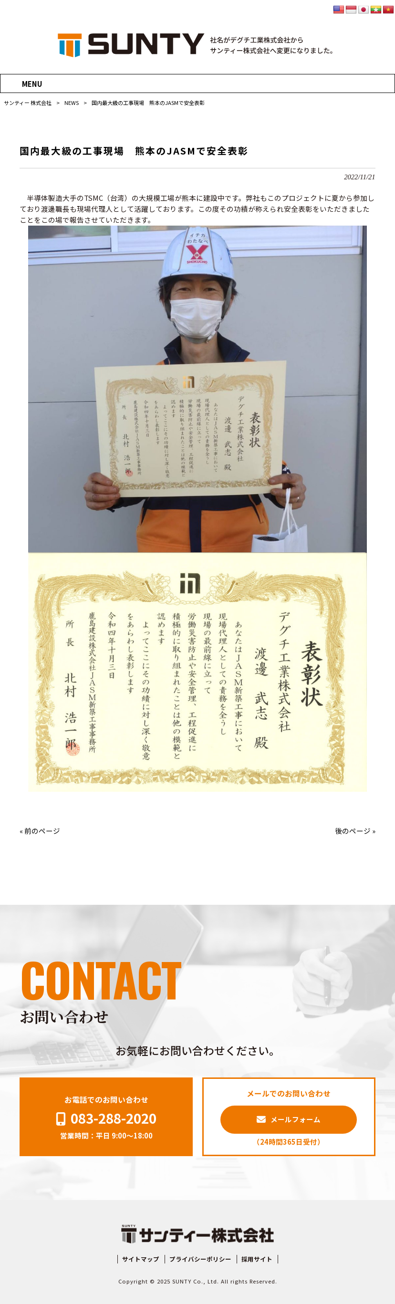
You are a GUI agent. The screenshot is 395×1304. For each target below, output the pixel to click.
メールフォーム (295, 1119)
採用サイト (256, 1259)
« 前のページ (40, 831)
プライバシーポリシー (200, 1259)
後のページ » (355, 831)
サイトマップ (140, 1259)
